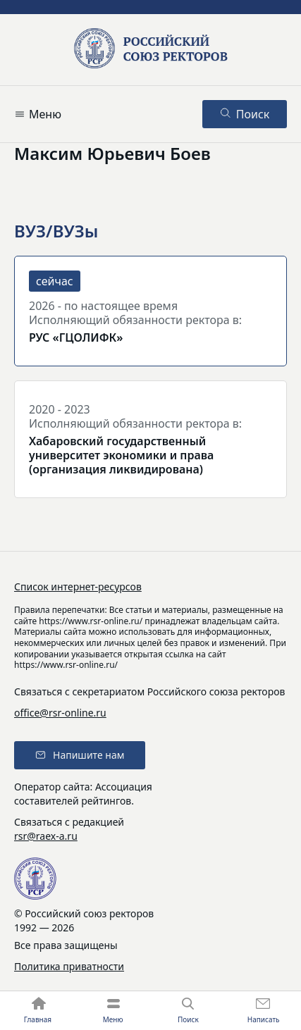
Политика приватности (69, 966)
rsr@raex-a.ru (46, 836)
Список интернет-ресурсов (78, 586)
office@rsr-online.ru (60, 712)
